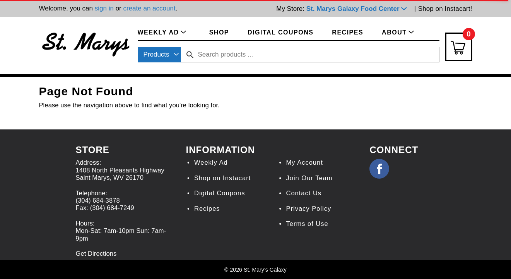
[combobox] (159, 54)
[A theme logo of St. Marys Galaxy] (85, 43)
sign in (104, 8)
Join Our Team (309, 177)
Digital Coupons (219, 192)
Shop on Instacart (222, 177)
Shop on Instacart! (445, 8)
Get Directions (95, 253)
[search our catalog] (189, 54)
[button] (358, 8)
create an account (149, 8)
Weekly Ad (211, 162)
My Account (304, 162)
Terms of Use (307, 223)
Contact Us (303, 192)
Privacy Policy (308, 208)
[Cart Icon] (458, 47)
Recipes (207, 208)
